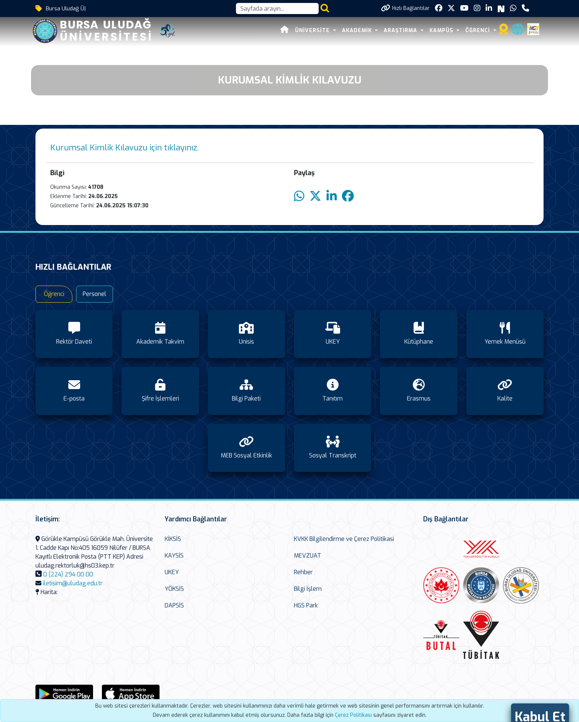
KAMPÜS (442, 30)
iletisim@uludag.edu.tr (73, 583)
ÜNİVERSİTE (313, 30)
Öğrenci (54, 294)
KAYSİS (174, 555)
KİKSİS (173, 539)
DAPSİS (174, 605)
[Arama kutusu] (277, 8)
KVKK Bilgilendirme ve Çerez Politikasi (344, 539)
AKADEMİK (358, 30)
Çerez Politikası (353, 715)
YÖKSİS (174, 589)
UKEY (172, 572)
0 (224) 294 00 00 (68, 574)
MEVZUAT (307, 555)
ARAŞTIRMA (401, 30)
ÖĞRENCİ (478, 30)
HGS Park (306, 605)
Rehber (303, 572)
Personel (94, 294)
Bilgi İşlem (308, 589)
